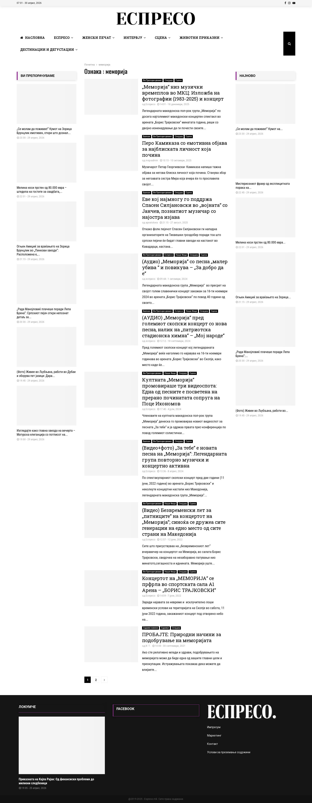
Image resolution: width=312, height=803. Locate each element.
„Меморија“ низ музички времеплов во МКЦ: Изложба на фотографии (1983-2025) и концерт (183, 93)
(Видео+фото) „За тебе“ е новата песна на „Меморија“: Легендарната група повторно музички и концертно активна (184, 457)
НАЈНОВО (247, 76)
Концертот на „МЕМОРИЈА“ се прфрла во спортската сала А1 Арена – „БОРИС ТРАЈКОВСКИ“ (179, 584)
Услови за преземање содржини (228, 752)
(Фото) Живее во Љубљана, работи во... (262, 411)
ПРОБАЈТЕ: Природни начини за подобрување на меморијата (181, 637)
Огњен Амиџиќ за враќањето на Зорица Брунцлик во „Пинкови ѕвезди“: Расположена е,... (43, 250)
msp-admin (152, 160)
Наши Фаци (181, 255)
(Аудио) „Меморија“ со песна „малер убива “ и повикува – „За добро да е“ (185, 267)
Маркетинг (214, 735)
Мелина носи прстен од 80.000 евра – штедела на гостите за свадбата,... (42, 190)
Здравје (165, 628)
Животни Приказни (199, 37)
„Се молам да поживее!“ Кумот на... (259, 129)
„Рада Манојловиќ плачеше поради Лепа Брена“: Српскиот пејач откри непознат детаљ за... (44, 313)
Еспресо (62, 37)
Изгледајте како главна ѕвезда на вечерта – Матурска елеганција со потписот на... (46, 432)
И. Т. (148, 646)
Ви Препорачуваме (152, 80)
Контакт (212, 743)
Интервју (133, 37)
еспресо (150, 279)
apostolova (152, 222)
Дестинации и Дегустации (47, 49)
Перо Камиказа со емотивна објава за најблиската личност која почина (184, 149)
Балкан (146, 136)
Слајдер (169, 80)
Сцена (161, 37)
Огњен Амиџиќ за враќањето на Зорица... (263, 297)
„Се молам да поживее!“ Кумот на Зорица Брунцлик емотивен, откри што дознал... (44, 131)
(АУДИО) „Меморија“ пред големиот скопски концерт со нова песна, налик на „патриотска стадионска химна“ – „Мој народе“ (184, 326)
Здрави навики (150, 628)
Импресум (213, 727)
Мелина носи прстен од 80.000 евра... (261, 242)
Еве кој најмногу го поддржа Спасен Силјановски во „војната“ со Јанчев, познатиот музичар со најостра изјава (185, 208)
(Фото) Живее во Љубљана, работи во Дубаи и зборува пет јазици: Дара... (46, 374)
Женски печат (96, 37)
